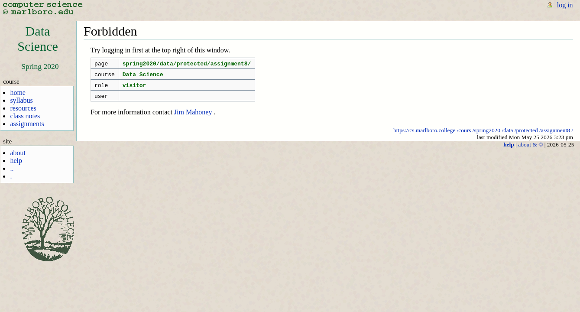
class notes (25, 116)
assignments (27, 123)
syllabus (21, 100)
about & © (530, 149)
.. (11, 168)
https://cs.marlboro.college (424, 135)
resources (23, 108)
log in (565, 5)
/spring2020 (486, 135)
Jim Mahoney (193, 117)
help (16, 160)
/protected (526, 135)
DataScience (37, 39)
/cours (464, 135)
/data (507, 135)
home (18, 92)
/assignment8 (554, 135)
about (18, 152)
